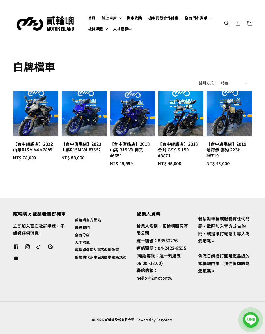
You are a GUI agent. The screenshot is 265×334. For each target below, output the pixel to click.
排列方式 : (207, 82)
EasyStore (165, 319)
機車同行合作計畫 (163, 17)
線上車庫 (109, 18)
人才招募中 (122, 28)
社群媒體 (95, 28)
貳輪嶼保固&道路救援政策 (97, 249)
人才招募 (82, 242)
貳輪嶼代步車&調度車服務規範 (101, 257)
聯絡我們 (82, 227)
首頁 (91, 17)
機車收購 (134, 17)
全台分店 (82, 234)
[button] (226, 23)
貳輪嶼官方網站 (88, 219)
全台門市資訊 (196, 18)
